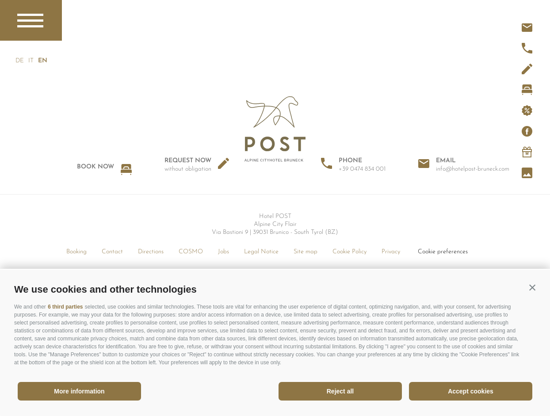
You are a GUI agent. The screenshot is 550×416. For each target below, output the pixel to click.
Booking (76, 251)
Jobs (223, 251)
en (42, 60)
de (19, 60)
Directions (151, 251)
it (31, 60)
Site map (305, 251)
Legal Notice (261, 251)
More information (79, 391)
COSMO (191, 251)
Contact (112, 251)
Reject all (340, 391)
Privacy (391, 251)
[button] (532, 287)
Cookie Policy (349, 251)
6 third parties (65, 307)
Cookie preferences (443, 251)
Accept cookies (470, 391)
